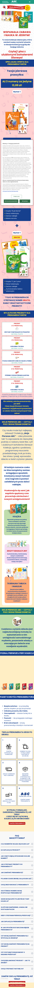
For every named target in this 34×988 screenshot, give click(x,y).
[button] (30, 2)
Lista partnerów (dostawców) (10, 191)
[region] (17, 172)
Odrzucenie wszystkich (11, 201)
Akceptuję (25, 201)
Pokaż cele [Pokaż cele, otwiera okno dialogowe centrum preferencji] (16, 196)
